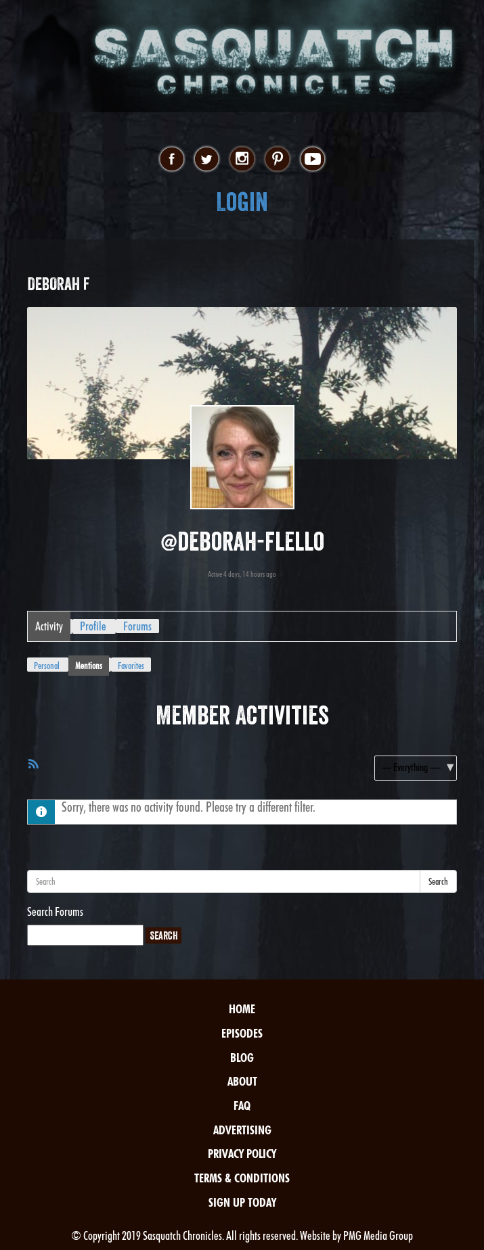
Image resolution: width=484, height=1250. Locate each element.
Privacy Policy (242, 1154)
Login (242, 202)
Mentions (88, 665)
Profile (93, 626)
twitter (206, 160)
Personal (47, 665)
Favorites (131, 665)
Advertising (242, 1130)
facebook (171, 160)
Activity (49, 626)
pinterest (277, 160)
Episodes (242, 1033)
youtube (312, 160)
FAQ (242, 1105)
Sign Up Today (242, 1202)
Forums (137, 626)
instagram (242, 160)
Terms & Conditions (242, 1178)
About (242, 1081)
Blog (242, 1057)
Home (242, 1009)
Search (438, 881)
